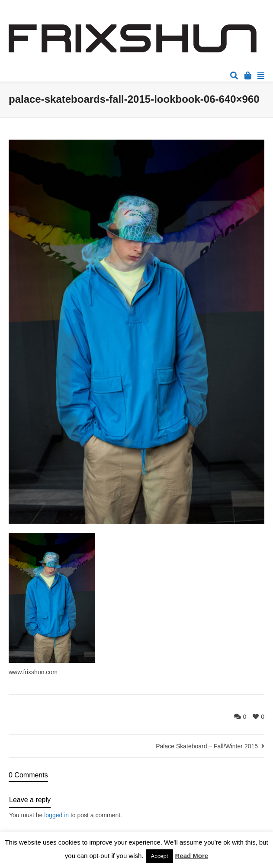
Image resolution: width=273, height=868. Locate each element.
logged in (56, 815)
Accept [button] (159, 856)
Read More (192, 855)
